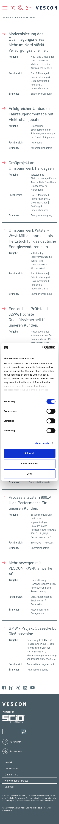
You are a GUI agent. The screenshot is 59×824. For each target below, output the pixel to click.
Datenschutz (11, 774)
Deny (29, 473)
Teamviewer (16, 751)
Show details (42, 443)
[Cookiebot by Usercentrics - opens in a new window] (42, 348)
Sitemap (9, 786)
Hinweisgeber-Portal (16, 780)
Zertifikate (15, 741)
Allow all (29, 453)
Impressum (11, 768)
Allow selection (29, 463)
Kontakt (9, 762)
